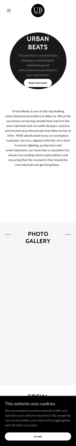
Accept (38, 436)
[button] (10, 10)
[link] (38, 10)
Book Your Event (38, 82)
